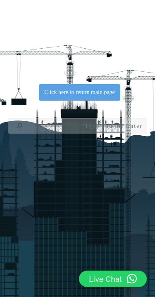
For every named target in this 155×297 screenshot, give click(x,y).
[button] (113, 279)
